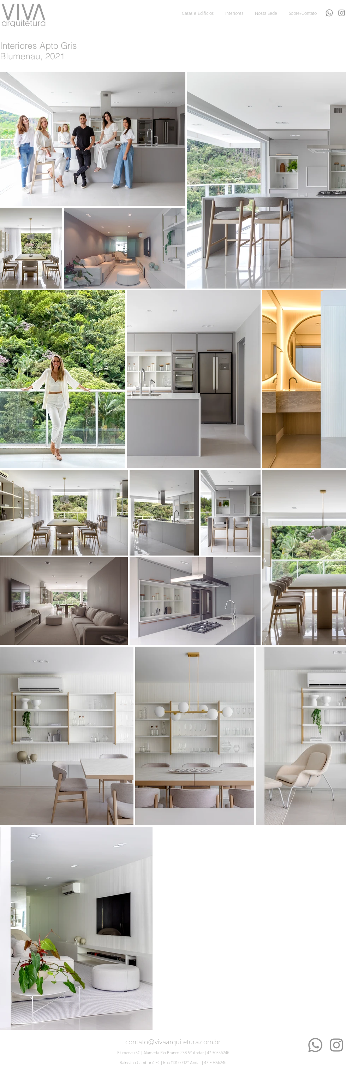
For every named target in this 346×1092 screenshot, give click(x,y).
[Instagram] (336, 1045)
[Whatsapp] (329, 12)
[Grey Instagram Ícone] (341, 12)
